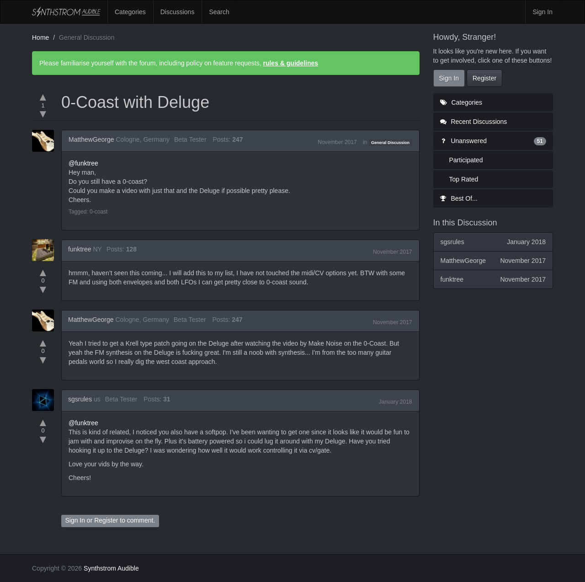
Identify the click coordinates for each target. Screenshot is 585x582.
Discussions (177, 12)
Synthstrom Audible (66, 11)
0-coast (98, 211)
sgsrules (80, 399)
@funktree (83, 163)
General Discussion (390, 142)
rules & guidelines (290, 63)
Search (219, 12)
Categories (130, 12)
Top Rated (464, 179)
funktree (79, 249)
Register (106, 520)
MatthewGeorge (91, 139)
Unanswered (493, 140)
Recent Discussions (473, 121)
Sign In (542, 12)
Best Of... (459, 198)
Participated (466, 160)
